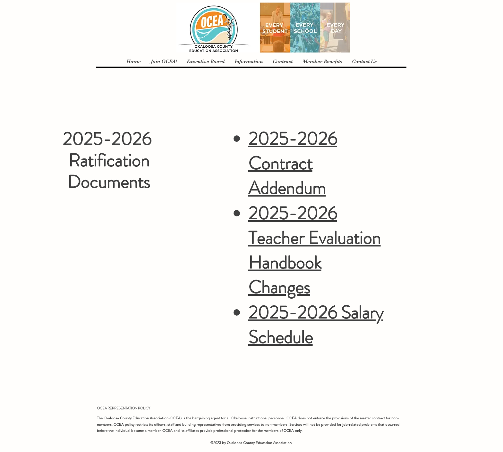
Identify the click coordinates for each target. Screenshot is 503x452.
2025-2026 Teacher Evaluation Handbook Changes (314, 250)
